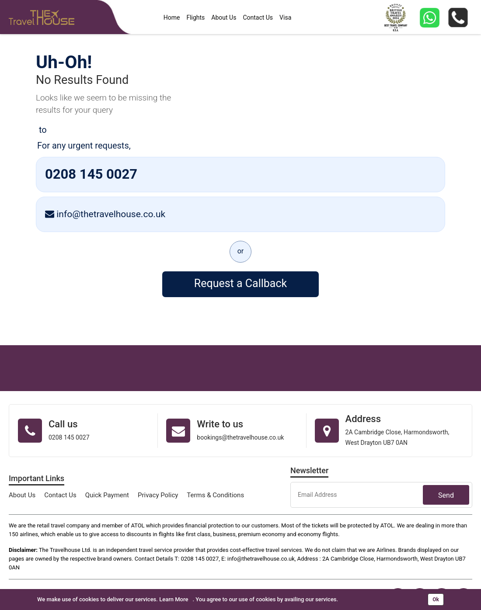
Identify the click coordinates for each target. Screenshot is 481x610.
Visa (285, 17)
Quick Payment (107, 495)
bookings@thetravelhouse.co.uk (240, 437)
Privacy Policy (158, 495)
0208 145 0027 (91, 174)
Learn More (173, 599)
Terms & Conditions (215, 495)
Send (446, 495)
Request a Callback (240, 283)
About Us (223, 17)
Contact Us (258, 17)
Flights (195, 17)
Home (172, 17)
